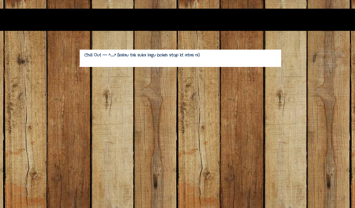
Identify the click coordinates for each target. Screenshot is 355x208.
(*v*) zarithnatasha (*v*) (65, 21)
